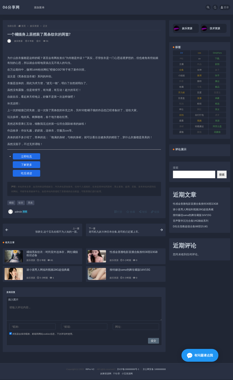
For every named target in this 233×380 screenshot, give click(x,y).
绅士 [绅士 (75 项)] (181, 109)
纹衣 (20, 202)
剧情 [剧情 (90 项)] (217, 64)
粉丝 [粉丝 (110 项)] (199, 103)
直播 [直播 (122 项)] (199, 98)
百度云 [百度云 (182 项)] (217, 92)
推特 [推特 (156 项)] (199, 81)
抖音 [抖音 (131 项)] (181, 81)
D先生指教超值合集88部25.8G (190, 226)
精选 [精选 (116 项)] (217, 103)
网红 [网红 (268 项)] (199, 109)
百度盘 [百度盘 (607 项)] (181, 98)
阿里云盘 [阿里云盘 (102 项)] (217, 126)
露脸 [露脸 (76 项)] (181, 132)
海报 (143, 211)
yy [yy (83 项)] (199, 58)
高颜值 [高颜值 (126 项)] (217, 132)
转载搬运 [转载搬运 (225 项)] (199, 126)
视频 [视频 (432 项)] (199, 120)
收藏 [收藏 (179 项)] (181, 86)
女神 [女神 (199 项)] (199, 69)
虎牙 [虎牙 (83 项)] (217, 115)
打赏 (118, 211)
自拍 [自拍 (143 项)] (181, 115)
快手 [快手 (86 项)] (217, 75)
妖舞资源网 (105, 374)
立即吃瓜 (26, 156)
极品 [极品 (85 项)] (217, 86)
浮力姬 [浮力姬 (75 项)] (181, 92)
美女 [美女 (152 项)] (217, 109)
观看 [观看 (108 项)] (181, 120)
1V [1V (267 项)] (181, 52)
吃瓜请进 (26, 173)
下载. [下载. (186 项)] (217, 58)
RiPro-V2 (90, 369)
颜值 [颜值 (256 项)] (199, 132)
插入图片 (13, 300)
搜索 (175, 167)
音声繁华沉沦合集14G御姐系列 (190, 220)
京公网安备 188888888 (154, 369)
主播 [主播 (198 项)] (181, 64)
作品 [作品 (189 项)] (199, 64)
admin (18, 211)
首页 (23, 26)
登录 (225, 7)
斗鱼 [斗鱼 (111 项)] (199, 86)
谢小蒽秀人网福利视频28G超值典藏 (47, 270)
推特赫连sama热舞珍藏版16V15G (130, 270)
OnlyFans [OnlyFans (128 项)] (217, 52)
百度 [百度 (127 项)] (199, 92)
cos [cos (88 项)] (199, 52)
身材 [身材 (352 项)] (181, 126)
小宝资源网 (127, 374)
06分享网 (11, 7)
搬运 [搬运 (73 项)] (217, 81)
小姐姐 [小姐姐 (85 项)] (181, 75)
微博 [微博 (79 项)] (199, 75)
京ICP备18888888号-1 (128, 369)
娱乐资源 (34, 26)
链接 (155, 211)
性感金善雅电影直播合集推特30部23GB (134, 252)
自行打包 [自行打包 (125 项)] (199, 115)
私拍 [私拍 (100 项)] (181, 103)
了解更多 (26, 164)
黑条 (30, 202)
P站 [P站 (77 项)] (181, 58)
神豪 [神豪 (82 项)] (217, 98)
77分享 (116, 374)
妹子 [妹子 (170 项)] (217, 69)
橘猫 (11, 202)
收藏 (130, 211)
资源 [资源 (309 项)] (217, 120)
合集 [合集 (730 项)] (181, 69)
